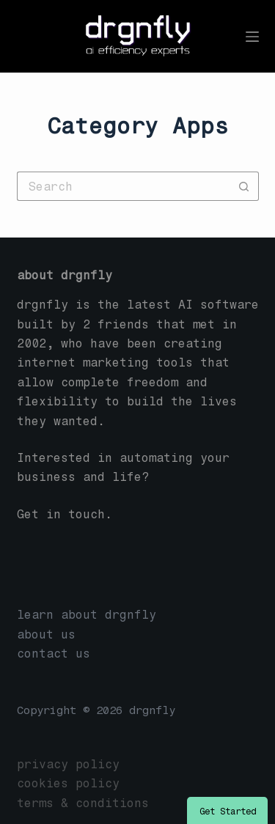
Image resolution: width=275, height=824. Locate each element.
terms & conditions (83, 803)
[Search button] (244, 186)
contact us (53, 654)
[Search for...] (123, 186)
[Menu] (252, 36)
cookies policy (68, 783)
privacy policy (68, 764)
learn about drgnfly (86, 615)
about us (46, 634)
